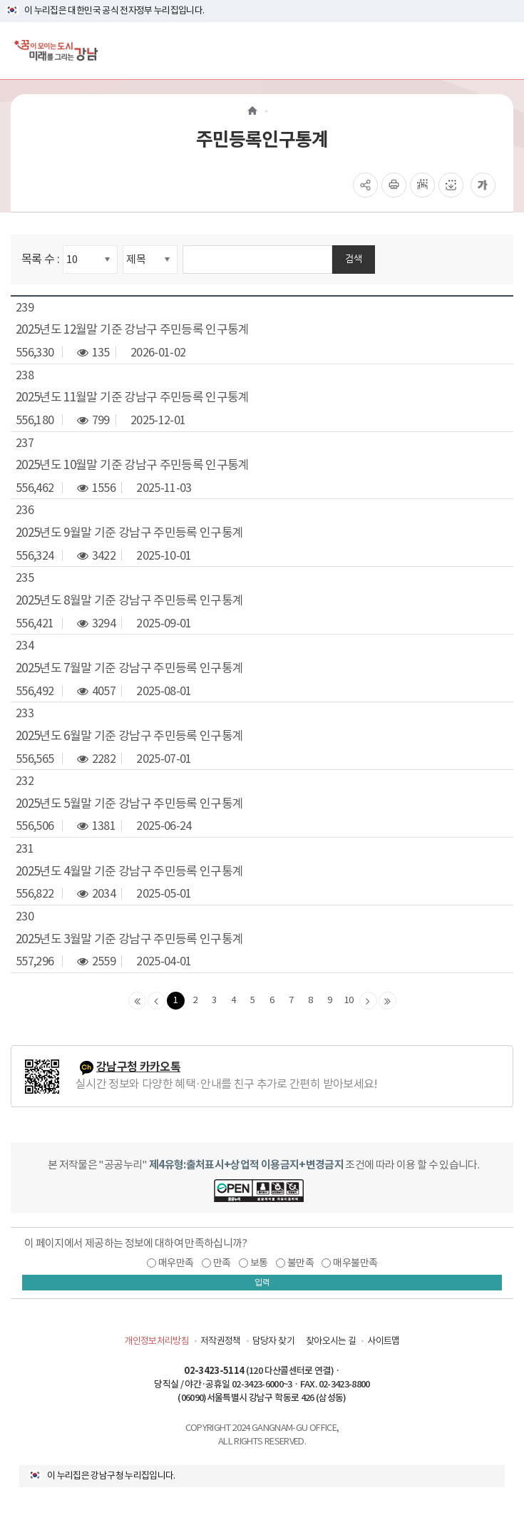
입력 (262, 1282)
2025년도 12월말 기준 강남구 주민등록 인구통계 (133, 329)
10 (349, 1000)
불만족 (300, 1262)
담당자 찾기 (273, 1341)
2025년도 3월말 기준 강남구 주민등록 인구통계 (129, 939)
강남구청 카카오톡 (138, 1066)
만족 (222, 1262)
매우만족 (175, 1262)
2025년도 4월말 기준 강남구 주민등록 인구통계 (129, 871)
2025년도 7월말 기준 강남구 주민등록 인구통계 (129, 668)
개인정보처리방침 (156, 1341)
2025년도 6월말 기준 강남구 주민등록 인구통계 (129, 736)
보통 (259, 1262)
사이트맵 (383, 1341)
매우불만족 (355, 1262)
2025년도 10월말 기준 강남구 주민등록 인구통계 (133, 465)
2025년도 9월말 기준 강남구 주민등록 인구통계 (129, 532)
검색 (353, 258)
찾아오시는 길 (331, 1341)
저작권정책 (220, 1341)
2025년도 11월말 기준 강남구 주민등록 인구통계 (133, 397)
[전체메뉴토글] (501, 50)
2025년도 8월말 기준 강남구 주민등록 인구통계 (129, 600)
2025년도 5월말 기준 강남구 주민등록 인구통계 (129, 803)
